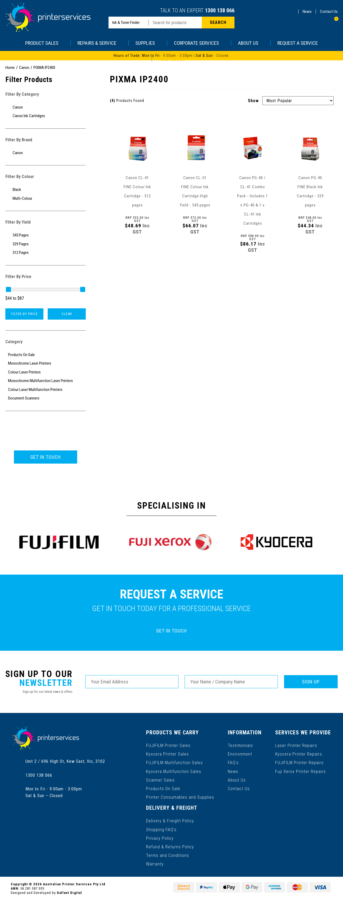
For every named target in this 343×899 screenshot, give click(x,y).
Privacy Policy (160, 837)
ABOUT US (251, 43)
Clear (67, 314)
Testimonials (240, 745)
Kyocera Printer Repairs (298, 753)
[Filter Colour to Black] (45, 189)
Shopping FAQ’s (161, 828)
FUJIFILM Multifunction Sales (174, 762)
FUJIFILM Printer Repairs (299, 762)
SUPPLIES (147, 43)
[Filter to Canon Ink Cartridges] (45, 116)
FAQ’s (233, 762)
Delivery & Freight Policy (170, 820)
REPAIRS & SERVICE (99, 43)
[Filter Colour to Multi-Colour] (45, 198)
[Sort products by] (298, 100)
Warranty (155, 862)
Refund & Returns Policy (170, 845)
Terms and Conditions (167, 854)
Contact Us (329, 11)
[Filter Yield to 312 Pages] (45, 252)
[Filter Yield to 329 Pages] (45, 244)
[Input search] (175, 22)
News (307, 11)
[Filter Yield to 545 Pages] (45, 235)
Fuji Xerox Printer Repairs (300, 771)
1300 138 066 (219, 10)
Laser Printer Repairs (296, 745)
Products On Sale (163, 788)
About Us (237, 779)
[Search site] (218, 22)
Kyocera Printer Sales (167, 753)
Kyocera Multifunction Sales (173, 771)
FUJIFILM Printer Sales (168, 745)
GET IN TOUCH (45, 457)
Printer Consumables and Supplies (180, 796)
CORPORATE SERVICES (199, 43)
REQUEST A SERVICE (297, 43)
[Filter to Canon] (45, 107)
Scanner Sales (160, 779)
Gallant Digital (69, 891)
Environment (240, 753)
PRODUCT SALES (44, 43)
